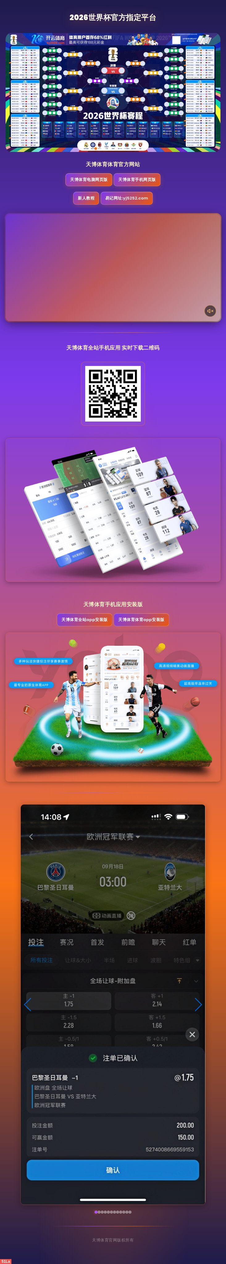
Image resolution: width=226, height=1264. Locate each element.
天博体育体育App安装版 (141, 620)
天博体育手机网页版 (137, 180)
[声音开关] (210, 311)
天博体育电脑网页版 (89, 180)
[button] (28, 1004)
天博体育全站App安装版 (84, 620)
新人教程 (86, 198)
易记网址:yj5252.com (126, 198)
